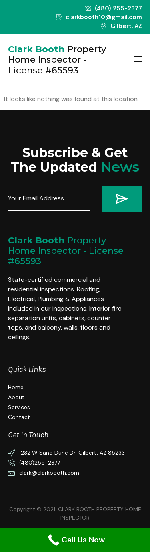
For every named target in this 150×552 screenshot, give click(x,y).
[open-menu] (137, 60)
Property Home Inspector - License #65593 (66, 251)
